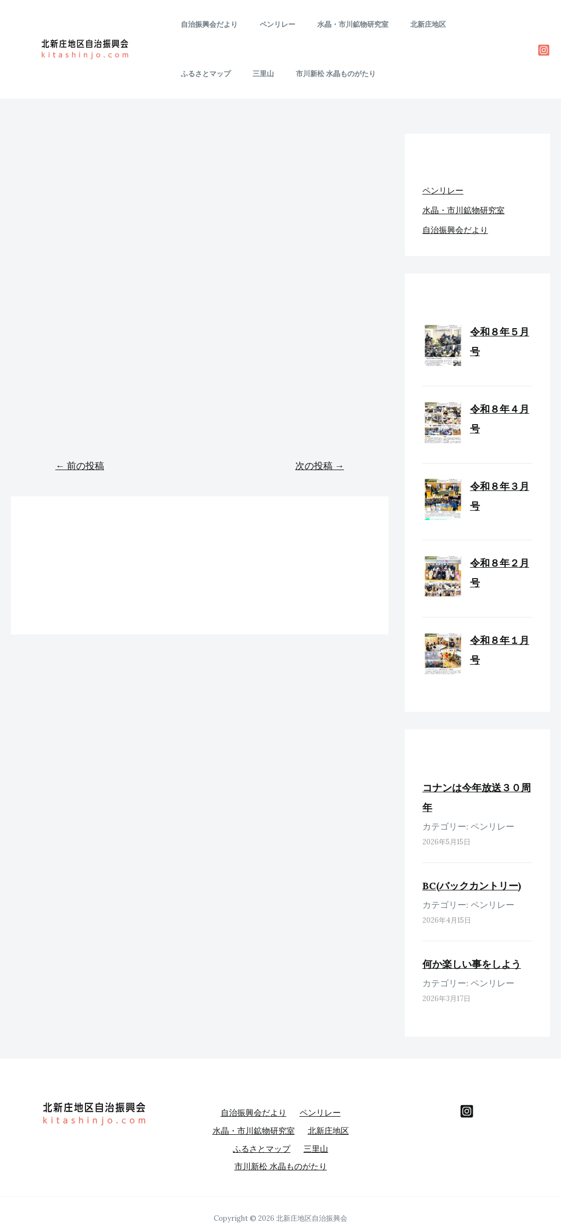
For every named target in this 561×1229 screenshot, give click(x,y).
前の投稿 (79, 466)
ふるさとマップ (458, 24)
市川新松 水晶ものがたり (217, 73)
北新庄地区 (401, 24)
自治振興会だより (205, 24)
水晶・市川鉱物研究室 (333, 24)
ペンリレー (266, 24)
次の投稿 (319, 466)
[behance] (467, 1111)
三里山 (508, 24)
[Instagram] (543, 50)
